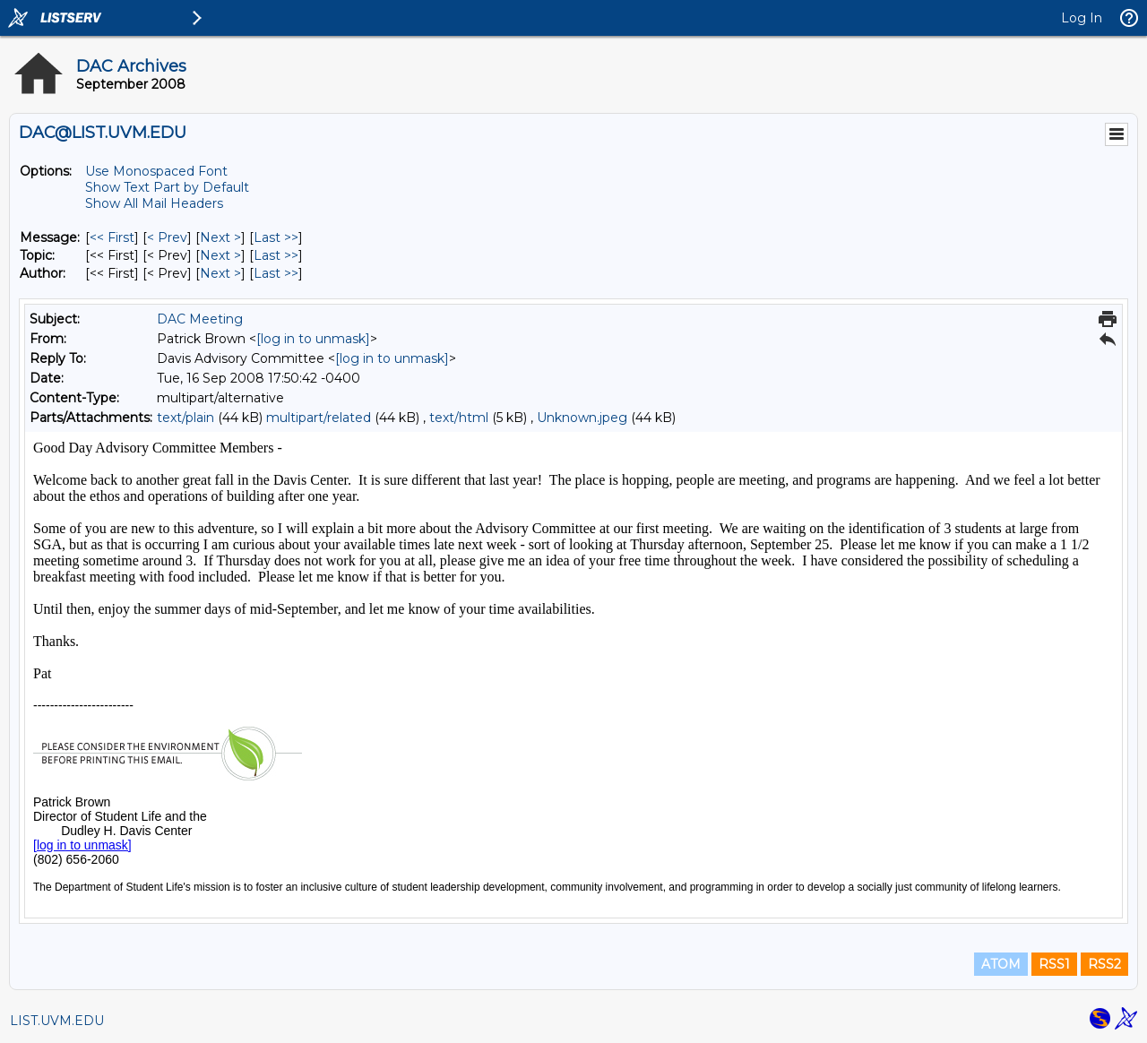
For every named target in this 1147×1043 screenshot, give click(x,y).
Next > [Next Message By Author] (220, 273)
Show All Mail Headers (154, 203)
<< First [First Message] (112, 237)
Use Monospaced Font (156, 171)
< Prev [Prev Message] (167, 237)
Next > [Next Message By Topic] (220, 255)
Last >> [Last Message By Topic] (276, 255)
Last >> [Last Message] (276, 237)
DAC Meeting (200, 319)
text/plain (185, 417)
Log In (1081, 18)
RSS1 (1054, 964)
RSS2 (1104, 964)
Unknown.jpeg (582, 417)
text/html (458, 417)
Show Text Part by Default (167, 187)
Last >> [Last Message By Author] (276, 273)
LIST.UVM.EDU (57, 1021)
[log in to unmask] (313, 339)
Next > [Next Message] (220, 237)
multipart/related (318, 417)
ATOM (1001, 964)
